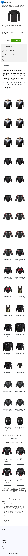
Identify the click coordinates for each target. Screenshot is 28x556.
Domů (3, 5)
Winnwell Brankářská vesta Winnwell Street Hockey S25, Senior (8, 316)
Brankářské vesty (4, 6)
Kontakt (3, 548)
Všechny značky (4, 529)
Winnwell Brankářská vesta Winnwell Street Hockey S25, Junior (20, 297)
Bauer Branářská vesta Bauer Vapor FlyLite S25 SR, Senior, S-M (8, 131)
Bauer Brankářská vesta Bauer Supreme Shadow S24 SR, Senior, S (20, 354)
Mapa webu (4, 540)
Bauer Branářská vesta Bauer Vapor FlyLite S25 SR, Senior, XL (20, 150)
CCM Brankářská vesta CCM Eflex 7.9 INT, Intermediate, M (8, 278)
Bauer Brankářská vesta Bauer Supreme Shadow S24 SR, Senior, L (20, 316)
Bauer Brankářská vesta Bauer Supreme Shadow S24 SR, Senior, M (8, 373)
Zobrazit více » (7, 33)
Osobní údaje (4, 542)
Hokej (18, 5)
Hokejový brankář (22, 5)
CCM (17, 32)
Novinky (3, 531)
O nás (3, 546)
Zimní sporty (15, 5)
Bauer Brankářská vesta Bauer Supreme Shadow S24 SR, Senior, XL (8, 335)
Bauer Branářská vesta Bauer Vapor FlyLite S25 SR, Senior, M (20, 131)
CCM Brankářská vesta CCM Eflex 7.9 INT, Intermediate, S (20, 187)
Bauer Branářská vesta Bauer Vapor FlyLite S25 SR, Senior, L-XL (8, 150)
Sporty (12, 5)
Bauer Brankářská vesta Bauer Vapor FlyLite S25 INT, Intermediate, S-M (8, 112)
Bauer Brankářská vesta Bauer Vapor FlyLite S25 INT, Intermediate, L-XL (20, 112)
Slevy (2, 534)
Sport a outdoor (9, 5)
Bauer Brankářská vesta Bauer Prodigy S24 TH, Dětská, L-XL (8, 354)
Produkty (5, 5)
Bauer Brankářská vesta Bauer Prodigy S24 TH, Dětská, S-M (20, 335)
